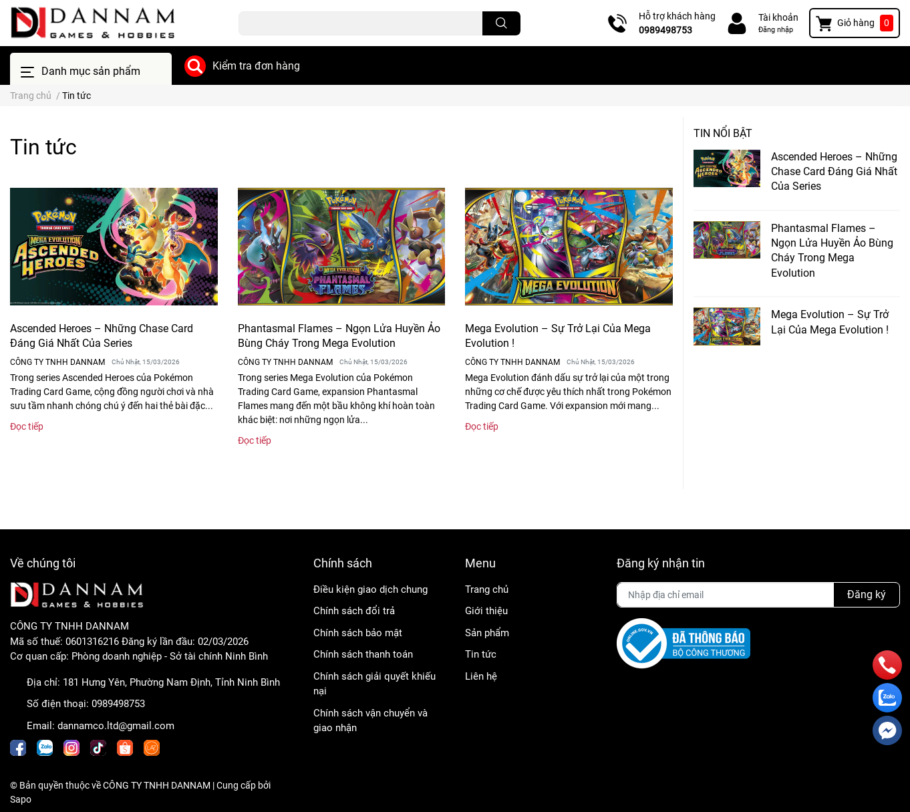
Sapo (20, 799)
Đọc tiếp (26, 426)
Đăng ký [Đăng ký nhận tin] (866, 594)
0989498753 (665, 30)
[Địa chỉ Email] (758, 595)
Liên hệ (481, 676)
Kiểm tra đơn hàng (256, 65)
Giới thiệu (486, 611)
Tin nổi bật (723, 133)
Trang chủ (486, 589)
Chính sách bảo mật (357, 633)
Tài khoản (778, 17)
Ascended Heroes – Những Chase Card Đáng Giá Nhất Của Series (834, 171)
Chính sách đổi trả (354, 611)
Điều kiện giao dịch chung (370, 589)
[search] (501, 23)
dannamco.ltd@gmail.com (115, 726)
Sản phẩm (487, 633)
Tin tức (480, 654)
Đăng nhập (775, 29)
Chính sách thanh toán (363, 654)
